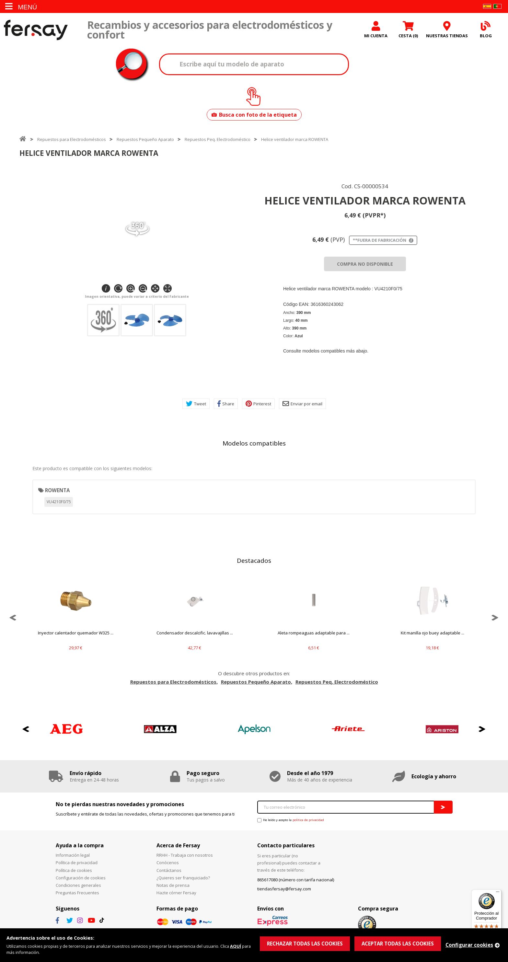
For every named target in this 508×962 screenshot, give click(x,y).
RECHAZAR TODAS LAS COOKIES (305, 943)
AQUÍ (235, 946)
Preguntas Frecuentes (77, 893)
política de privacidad (308, 820)
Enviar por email (302, 403)
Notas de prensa (173, 885)
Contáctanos (168, 870)
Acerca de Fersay (178, 845)
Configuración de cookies (81, 878)
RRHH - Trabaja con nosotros (184, 855)
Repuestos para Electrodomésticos (71, 139)
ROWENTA (57, 490)
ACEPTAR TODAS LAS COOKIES (398, 943)
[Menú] (498, 893)
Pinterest (258, 403)
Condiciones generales (78, 885)
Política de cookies (74, 870)
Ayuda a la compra (80, 845)
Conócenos (167, 862)
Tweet (196, 403)
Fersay (35, 30)
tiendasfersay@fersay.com (284, 889)
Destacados (254, 560)
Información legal (73, 855)
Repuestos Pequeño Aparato (145, 139)
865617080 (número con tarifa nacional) (295, 880)
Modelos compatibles (254, 443)
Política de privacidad (77, 862)
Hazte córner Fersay (176, 893)
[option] (75, 617)
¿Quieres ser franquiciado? (183, 878)
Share (225, 403)
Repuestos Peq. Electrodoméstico (217, 139)
